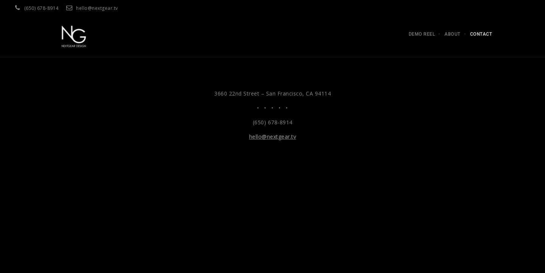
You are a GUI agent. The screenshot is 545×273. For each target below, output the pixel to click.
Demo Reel (422, 34)
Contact (481, 34)
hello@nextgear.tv (97, 8)
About (452, 34)
